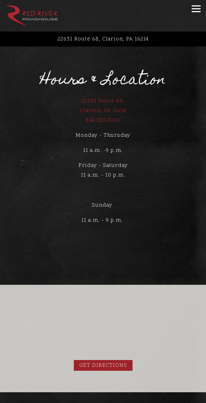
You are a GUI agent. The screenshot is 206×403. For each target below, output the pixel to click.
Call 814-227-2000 (103, 398)
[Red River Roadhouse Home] (32, 16)
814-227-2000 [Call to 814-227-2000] (103, 120)
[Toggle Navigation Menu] (196, 9)
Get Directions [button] (103, 365)
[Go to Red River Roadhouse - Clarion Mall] (103, 39)
